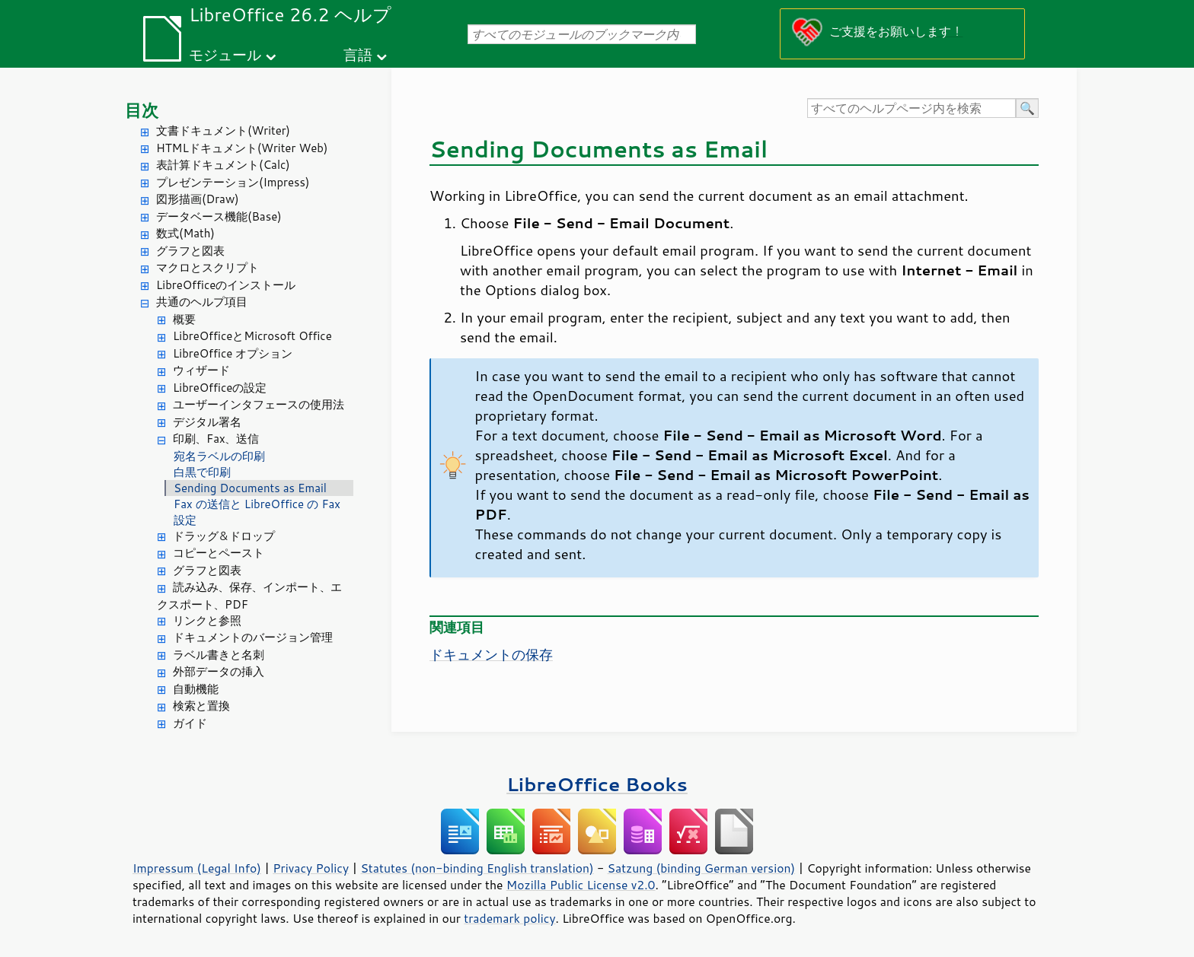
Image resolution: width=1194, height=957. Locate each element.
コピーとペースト (218, 553)
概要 (184, 319)
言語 (357, 54)
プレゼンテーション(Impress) (232, 182)
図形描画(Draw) (197, 199)
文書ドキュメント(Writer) (223, 130)
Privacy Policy (311, 868)
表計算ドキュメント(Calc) (223, 165)
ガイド (190, 723)
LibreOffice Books (597, 784)
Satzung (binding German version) (702, 868)
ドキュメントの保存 (491, 654)
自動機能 (196, 689)
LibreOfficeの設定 (220, 388)
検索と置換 (201, 706)
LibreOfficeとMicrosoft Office (252, 336)
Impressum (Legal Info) (196, 868)
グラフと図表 (190, 251)
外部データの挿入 (218, 671)
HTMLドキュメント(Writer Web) (241, 148)
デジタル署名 (207, 422)
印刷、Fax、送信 (216, 439)
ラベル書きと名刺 (218, 655)
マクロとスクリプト (207, 267)
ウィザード (201, 370)
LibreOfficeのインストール (225, 285)
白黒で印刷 (202, 472)
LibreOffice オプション (232, 353)
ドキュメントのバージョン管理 (253, 637)
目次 (141, 110)
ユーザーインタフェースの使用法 (258, 404)
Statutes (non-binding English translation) (476, 868)
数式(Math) (185, 233)
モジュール (225, 54)
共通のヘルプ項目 (201, 302)
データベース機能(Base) (219, 216)
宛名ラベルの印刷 (219, 456)
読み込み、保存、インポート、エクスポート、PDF (249, 595)
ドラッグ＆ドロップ (224, 536)
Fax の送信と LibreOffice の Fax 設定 (257, 512)
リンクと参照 (207, 620)
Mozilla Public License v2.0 (581, 884)
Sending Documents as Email (250, 488)
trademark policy (509, 918)
